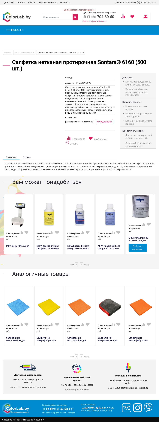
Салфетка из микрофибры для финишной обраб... (108, 340)
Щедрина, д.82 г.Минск (98, 407)
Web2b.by (39, 419)
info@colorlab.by (146, 2)
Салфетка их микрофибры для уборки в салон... (76, 340)
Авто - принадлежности (24, 52)
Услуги (31, 2)
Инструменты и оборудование (71, 42)
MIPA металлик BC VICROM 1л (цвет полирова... (138, 240)
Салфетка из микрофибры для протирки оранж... (138, 340)
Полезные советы (47, 2)
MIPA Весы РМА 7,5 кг (17, 246)
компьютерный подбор (77, 389)
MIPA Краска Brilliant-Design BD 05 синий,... (109, 247)
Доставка (9, 2)
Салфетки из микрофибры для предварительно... (16, 340)
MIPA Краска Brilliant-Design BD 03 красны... (79, 247)
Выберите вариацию (137, 248)
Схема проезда (88, 404)
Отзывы (27, 157)
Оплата (21, 2)
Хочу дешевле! (104, 121)
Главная (7, 52)
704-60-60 (57, 408)
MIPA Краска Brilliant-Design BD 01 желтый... (49, 247)
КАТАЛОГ (15, 30)
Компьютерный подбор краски (28, 42)
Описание (11, 157)
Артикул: (69, 83)
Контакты (65, 2)
